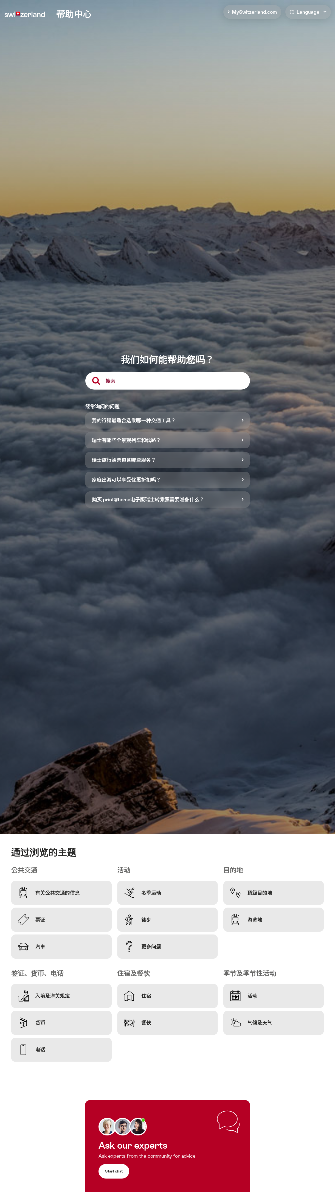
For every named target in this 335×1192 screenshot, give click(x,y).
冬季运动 (142, 892)
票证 (31, 919)
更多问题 (142, 946)
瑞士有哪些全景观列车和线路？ (126, 440)
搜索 (111, 381)
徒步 (137, 919)
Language (304, 12)
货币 (31, 1022)
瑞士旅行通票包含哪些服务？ (124, 460)
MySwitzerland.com (254, 12)
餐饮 (137, 1022)
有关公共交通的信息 (49, 892)
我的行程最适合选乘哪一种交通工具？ (134, 420)
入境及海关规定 (44, 995)
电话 (31, 1049)
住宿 (137, 995)
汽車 (31, 946)
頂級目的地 (251, 892)
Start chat (114, 1171)
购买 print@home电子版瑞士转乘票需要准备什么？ (148, 499)
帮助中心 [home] (74, 14)
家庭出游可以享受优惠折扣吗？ (126, 480)
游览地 (246, 919)
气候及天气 (251, 1022)
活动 (243, 995)
